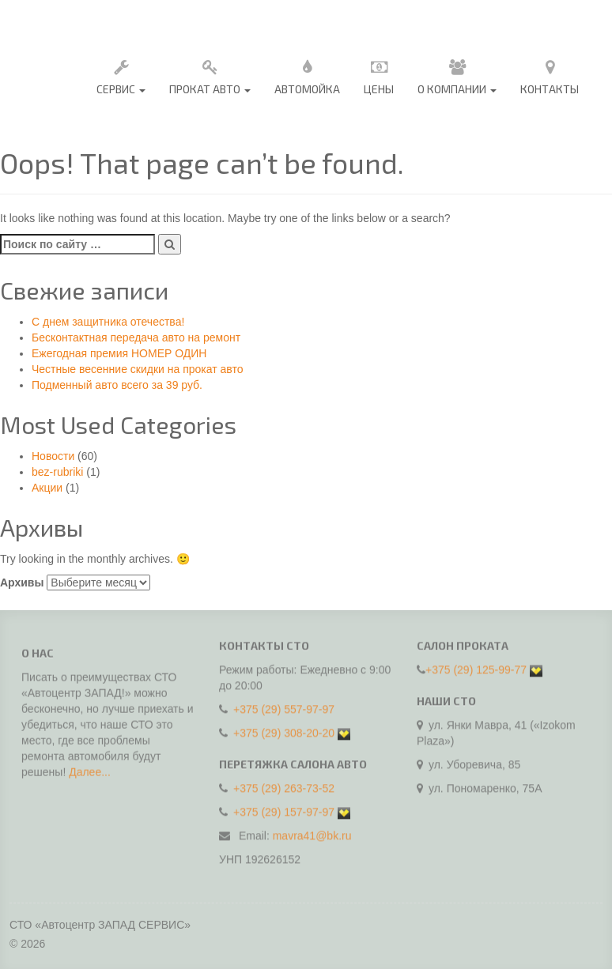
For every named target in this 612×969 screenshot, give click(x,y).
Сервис (120, 75)
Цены (379, 75)
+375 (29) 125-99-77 (476, 665)
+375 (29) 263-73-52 (283, 784)
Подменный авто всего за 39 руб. (117, 385)
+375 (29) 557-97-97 (283, 705)
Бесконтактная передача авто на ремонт (136, 337)
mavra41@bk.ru (312, 831)
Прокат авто (210, 75)
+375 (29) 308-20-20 (283, 728)
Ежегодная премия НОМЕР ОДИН (119, 353)
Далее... (90, 776)
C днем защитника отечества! (108, 321)
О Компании (457, 75)
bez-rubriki (57, 472)
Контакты (549, 75)
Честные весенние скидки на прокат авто (138, 369)
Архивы (21, 582)
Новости (53, 456)
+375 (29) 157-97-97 (283, 807)
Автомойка (307, 75)
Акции (47, 487)
